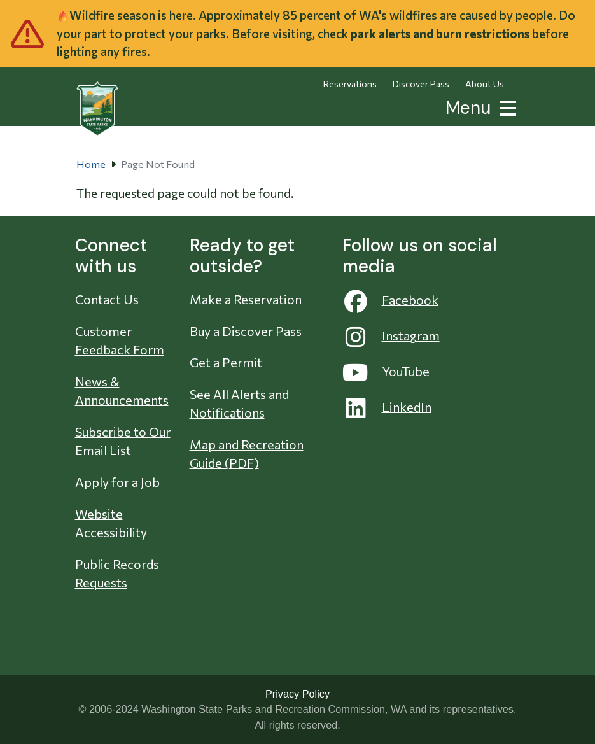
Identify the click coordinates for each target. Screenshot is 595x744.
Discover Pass (421, 83)
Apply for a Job (117, 481)
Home (91, 164)
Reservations (350, 83)
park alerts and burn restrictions (440, 33)
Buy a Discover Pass (246, 331)
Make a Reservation (246, 299)
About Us (484, 83)
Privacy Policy (297, 693)
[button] (505, 106)
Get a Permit (226, 362)
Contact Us (107, 299)
